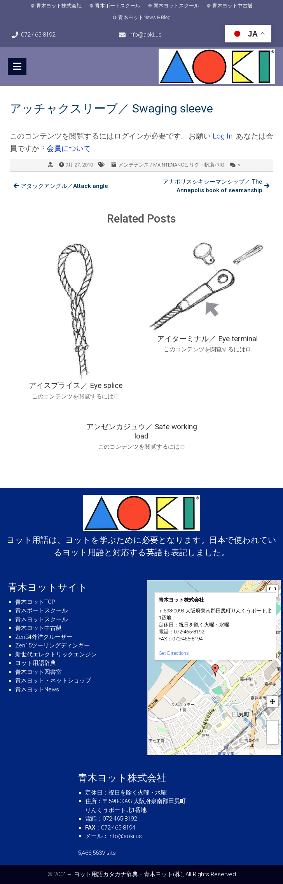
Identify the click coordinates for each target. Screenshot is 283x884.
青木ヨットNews (37, 689)
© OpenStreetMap (269, 752)
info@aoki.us (145, 34)
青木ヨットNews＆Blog (144, 17)
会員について (69, 148)
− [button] (273, 738)
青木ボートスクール (117, 6)
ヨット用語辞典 (35, 663)
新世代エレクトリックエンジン (56, 654)
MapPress (246, 752)
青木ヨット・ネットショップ (53, 680)
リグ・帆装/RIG (206, 165)
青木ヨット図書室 (38, 671)
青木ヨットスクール (176, 6)
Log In (222, 136)
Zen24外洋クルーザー (43, 636)
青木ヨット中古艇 (232, 6)
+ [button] (273, 726)
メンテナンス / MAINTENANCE (153, 165)
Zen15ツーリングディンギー (52, 645)
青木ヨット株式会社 (59, 6)
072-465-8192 (38, 34)
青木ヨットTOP (35, 601)
